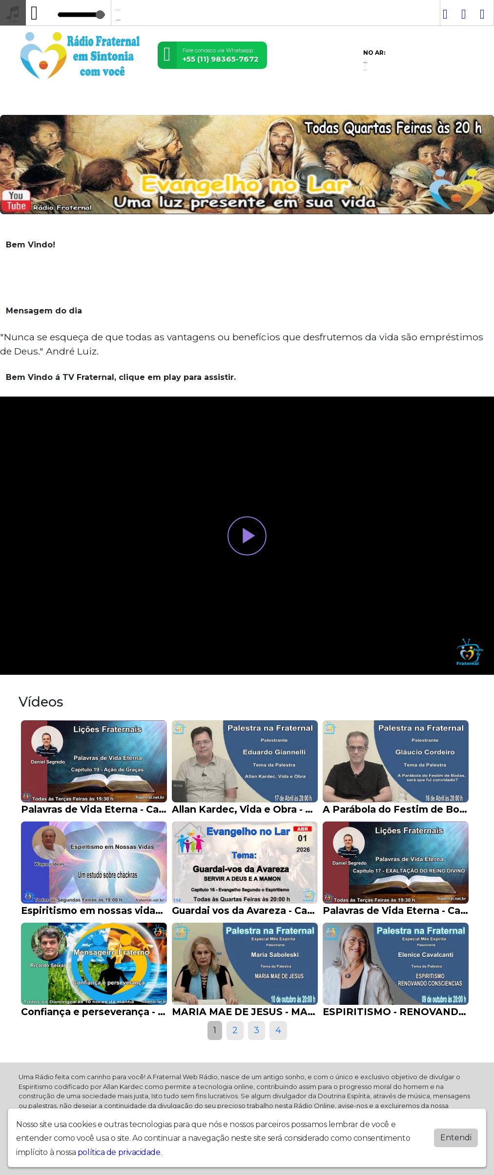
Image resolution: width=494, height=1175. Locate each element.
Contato (132, 101)
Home (31, 101)
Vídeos (58, 101)
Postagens (94, 101)
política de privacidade (119, 1152)
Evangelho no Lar (183, 101)
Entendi (456, 1137)
